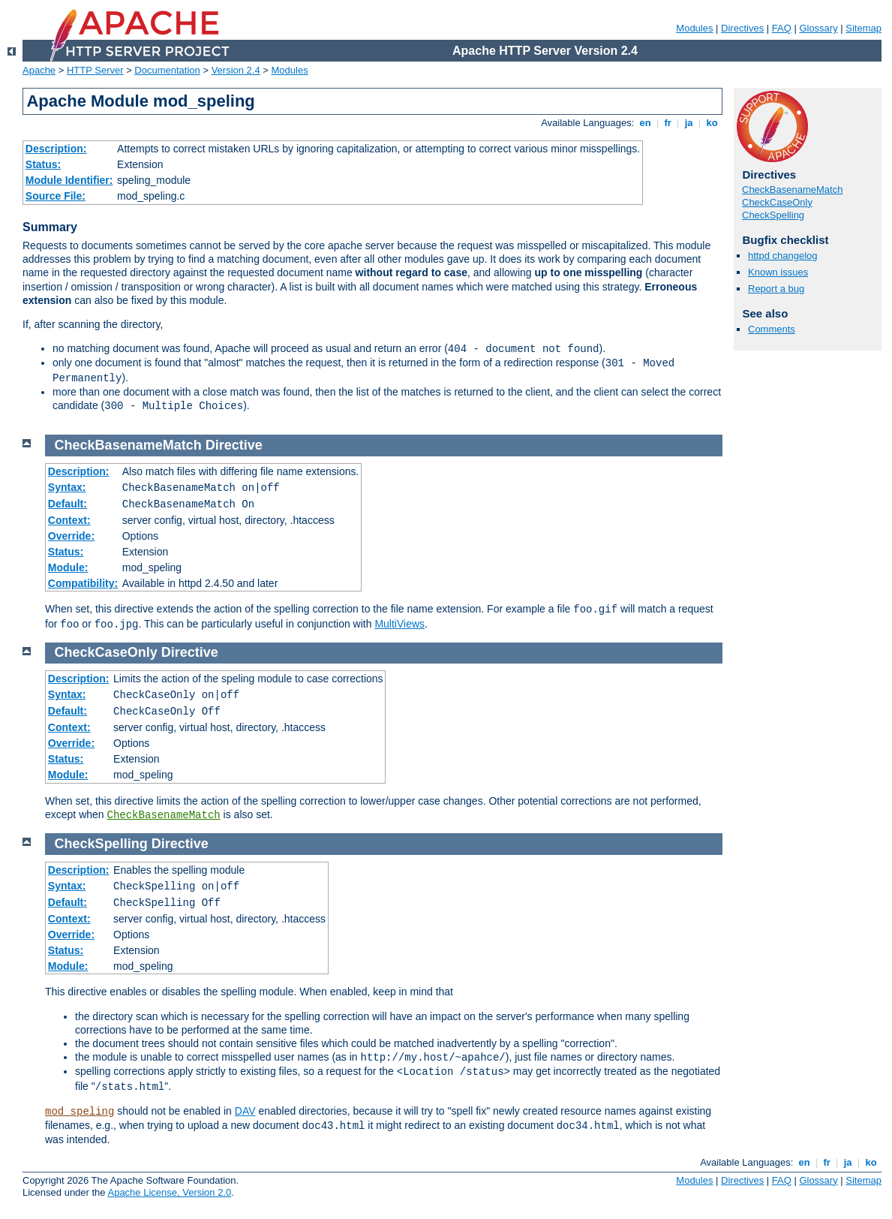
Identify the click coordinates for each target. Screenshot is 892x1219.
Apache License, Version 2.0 (169, 1192)
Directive (234, 445)
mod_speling (79, 1112)
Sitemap (863, 28)
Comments (771, 329)
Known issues (778, 272)
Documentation (167, 70)
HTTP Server (95, 70)
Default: (67, 504)
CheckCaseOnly (777, 202)
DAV (245, 1111)
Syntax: (67, 487)
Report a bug (776, 288)
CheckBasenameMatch (792, 189)
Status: (43, 164)
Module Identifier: (69, 180)
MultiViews (399, 624)
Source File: (56, 196)
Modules (694, 28)
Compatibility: (83, 583)
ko (712, 122)
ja (688, 122)
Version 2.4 (236, 70)
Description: (56, 149)
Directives (742, 28)
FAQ (781, 28)
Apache (39, 70)
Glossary (818, 28)
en (645, 122)
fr (668, 122)
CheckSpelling (773, 215)
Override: (71, 536)
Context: (69, 520)
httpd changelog (783, 255)
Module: (68, 567)
